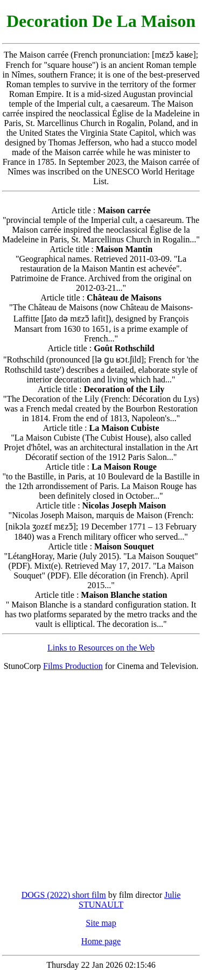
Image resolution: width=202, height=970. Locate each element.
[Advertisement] (101, 781)
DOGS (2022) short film (64, 894)
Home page (101, 941)
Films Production (73, 666)
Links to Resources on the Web (101, 647)
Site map (101, 922)
